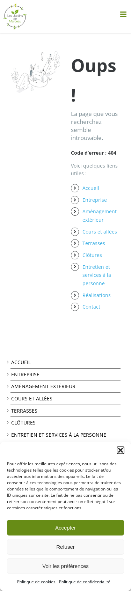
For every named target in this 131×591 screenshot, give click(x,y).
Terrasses (93, 243)
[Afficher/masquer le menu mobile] (124, 14)
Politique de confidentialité (84, 582)
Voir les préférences (65, 566)
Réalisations (96, 295)
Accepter (65, 528)
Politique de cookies (36, 582)
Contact (91, 306)
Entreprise (94, 200)
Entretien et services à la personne (96, 275)
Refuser (65, 547)
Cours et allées (99, 231)
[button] (120, 450)
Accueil (90, 188)
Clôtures (92, 255)
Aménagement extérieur (43, 386)
